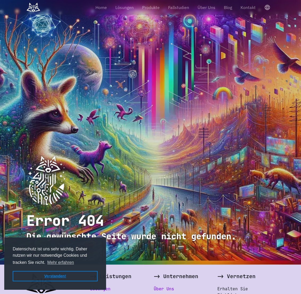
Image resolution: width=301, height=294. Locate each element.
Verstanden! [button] (55, 276)
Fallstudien (178, 7)
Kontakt (248, 7)
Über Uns (206, 7)
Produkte (151, 7)
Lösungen (124, 7)
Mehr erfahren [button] (60, 262)
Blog (228, 7)
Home (101, 7)
